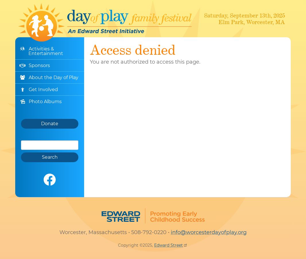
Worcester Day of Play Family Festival (105, 22)
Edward (171, 245)
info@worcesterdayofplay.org (209, 232)
